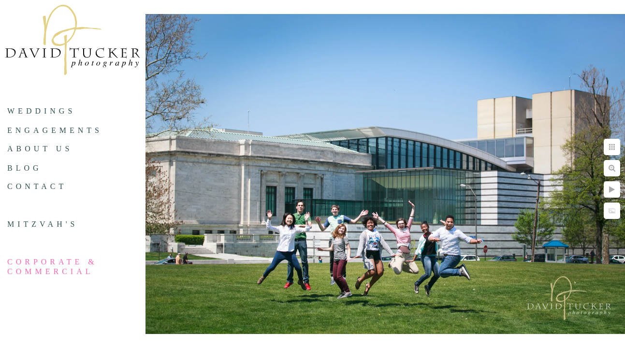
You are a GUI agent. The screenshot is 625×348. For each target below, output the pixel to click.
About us (40, 149)
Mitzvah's (42, 224)
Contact (37, 186)
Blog (24, 168)
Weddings (41, 111)
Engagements (54, 130)
